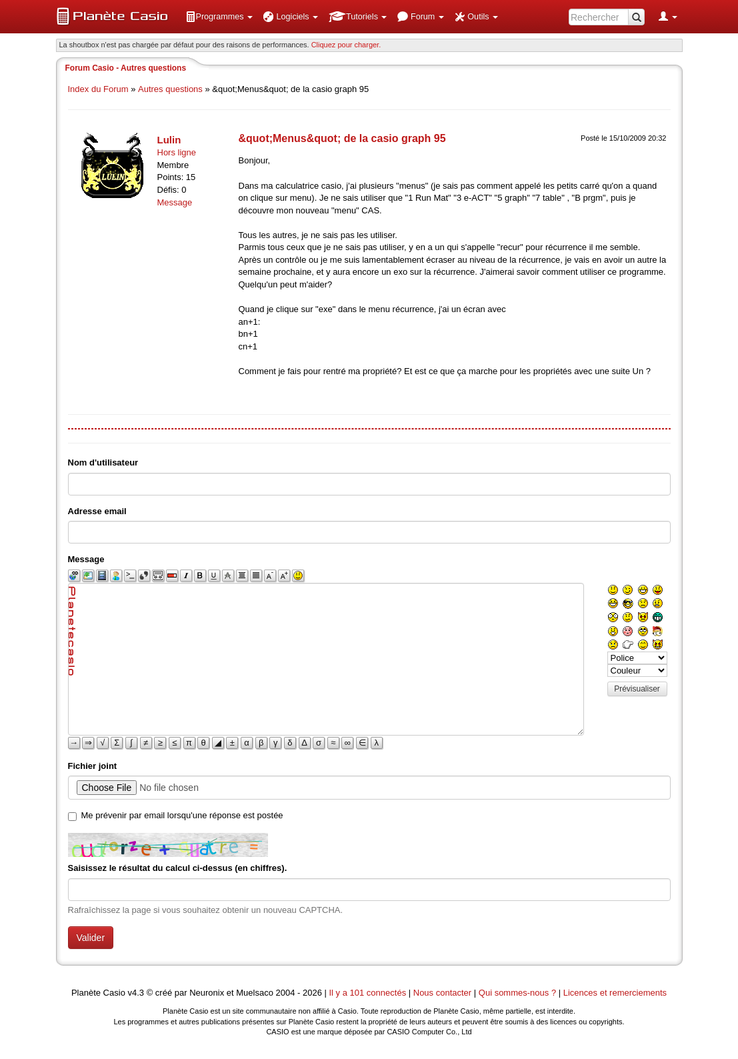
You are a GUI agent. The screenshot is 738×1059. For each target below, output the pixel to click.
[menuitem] (219, 16)
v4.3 (135, 993)
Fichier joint (92, 766)
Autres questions (170, 89)
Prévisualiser (637, 689)
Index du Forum (98, 89)
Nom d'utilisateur (103, 462)
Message (175, 202)
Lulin (169, 139)
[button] (219, 16)
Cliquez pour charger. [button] (346, 45)
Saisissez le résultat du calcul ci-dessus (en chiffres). (177, 868)
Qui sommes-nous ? (517, 993)
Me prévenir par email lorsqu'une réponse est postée (182, 815)
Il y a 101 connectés (369, 993)
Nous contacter (442, 993)
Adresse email (97, 511)
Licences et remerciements (615, 993)
